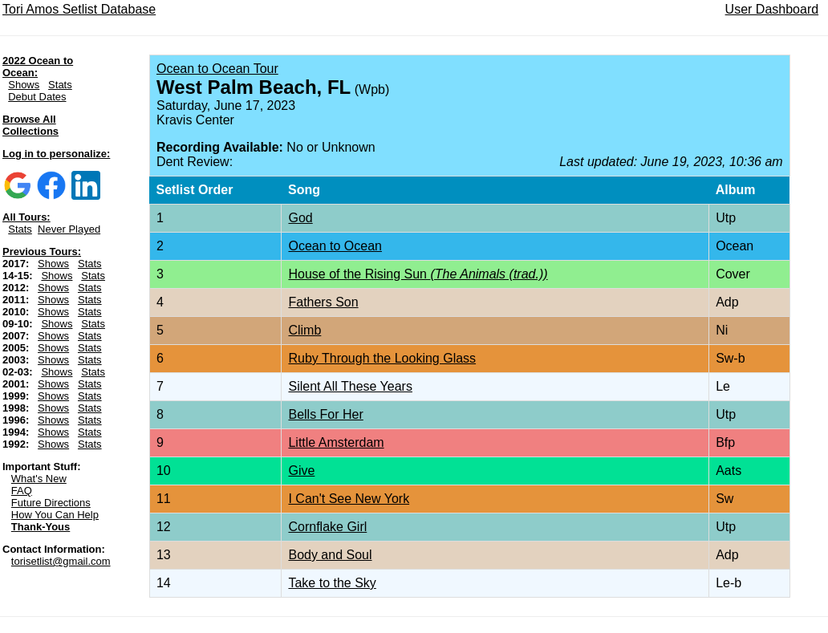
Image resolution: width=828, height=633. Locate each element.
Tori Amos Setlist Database (79, 9)
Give (301, 470)
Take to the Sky (331, 583)
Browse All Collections (30, 125)
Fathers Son (323, 302)
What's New (39, 479)
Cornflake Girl (327, 527)
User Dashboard (772, 9)
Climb (304, 330)
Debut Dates (37, 97)
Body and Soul (329, 555)
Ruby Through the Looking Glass (382, 358)
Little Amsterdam (336, 442)
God (300, 218)
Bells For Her (325, 414)
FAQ (21, 491)
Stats (60, 85)
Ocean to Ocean (335, 246)
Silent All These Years (350, 386)
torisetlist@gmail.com (61, 561)
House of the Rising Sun (417, 274)
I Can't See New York (348, 498)
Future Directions (51, 503)
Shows (23, 85)
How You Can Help (55, 515)
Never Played (69, 229)
